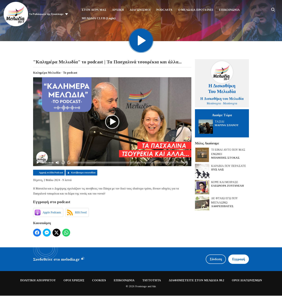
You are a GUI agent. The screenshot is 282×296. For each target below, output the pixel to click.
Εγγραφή (238, 259)
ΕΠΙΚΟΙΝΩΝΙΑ (229, 9)
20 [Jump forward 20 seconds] (69, 163)
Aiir (154, 286)
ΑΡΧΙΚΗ (118, 9)
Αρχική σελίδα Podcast (51, 173)
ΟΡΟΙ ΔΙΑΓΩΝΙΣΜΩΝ (247, 280)
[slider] (131, 163)
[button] (112, 122)
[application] (112, 122)
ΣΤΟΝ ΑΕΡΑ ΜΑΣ (94, 9)
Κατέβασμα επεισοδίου (83, 173)
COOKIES (99, 280)
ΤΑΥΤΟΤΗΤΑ (151, 280)
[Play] (38, 163)
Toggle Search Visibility (273, 10)
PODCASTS (164, 9)
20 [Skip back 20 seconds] (63, 163)
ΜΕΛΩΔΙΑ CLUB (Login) (98, 18)
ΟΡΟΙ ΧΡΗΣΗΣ (73, 280)
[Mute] (57, 163)
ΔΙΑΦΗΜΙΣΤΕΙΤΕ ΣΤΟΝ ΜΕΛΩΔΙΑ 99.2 (196, 280)
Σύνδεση (216, 259)
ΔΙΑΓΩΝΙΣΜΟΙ (140, 9)
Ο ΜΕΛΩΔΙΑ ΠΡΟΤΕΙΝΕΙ (195, 9)
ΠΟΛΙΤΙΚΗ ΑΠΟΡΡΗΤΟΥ (38, 280)
